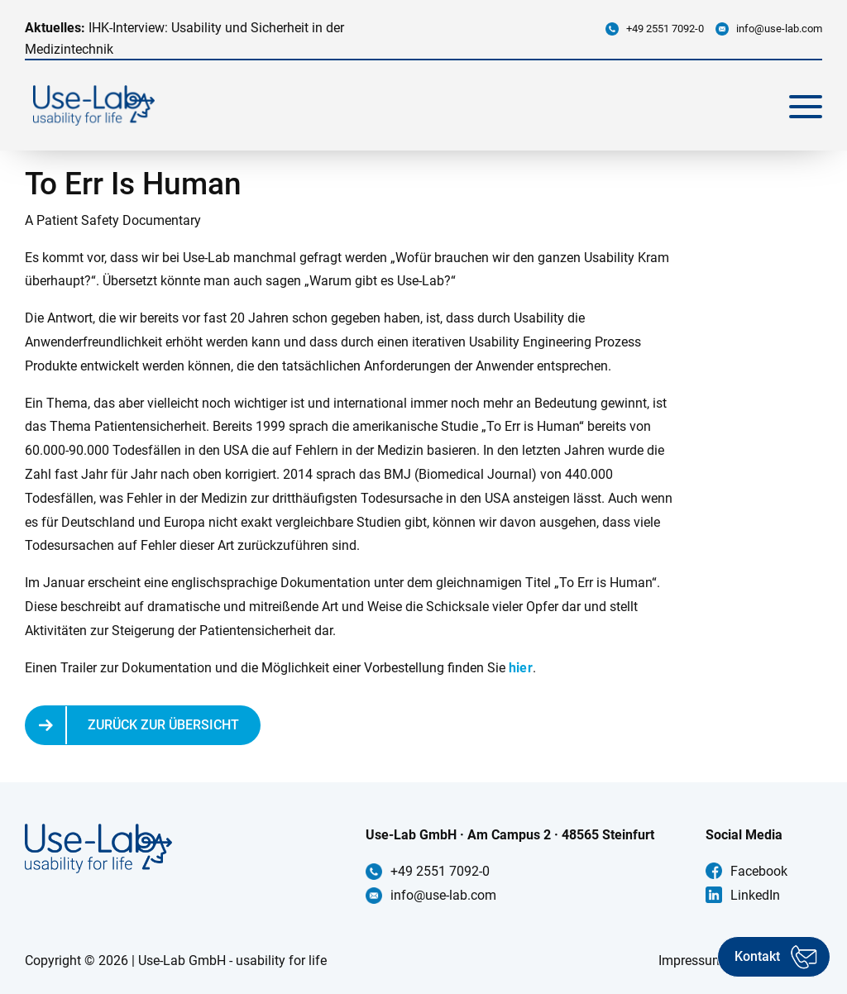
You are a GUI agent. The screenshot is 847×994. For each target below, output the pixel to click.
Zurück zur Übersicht (163, 725)
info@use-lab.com (779, 28)
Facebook (758, 871)
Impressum (691, 960)
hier (521, 668)
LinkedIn (755, 895)
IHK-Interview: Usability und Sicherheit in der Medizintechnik (184, 38)
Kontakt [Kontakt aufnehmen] (757, 956)
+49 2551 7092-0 (665, 28)
